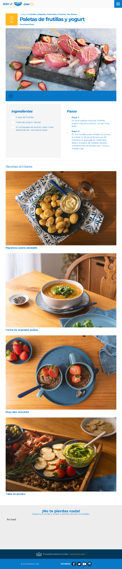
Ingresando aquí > (78, 554)
